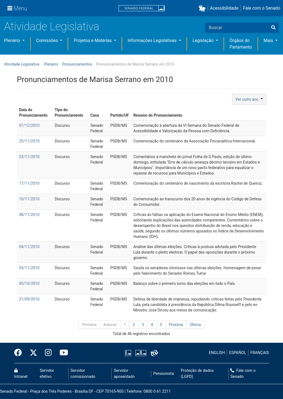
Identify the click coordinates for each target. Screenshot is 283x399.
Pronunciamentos (77, 64)
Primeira (89, 324)
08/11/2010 (29, 214)
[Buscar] (273, 28)
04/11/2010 (29, 247)
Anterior (110, 324)
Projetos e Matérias (93, 40)
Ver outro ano (249, 99)
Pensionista (163, 373)
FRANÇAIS (259, 352)
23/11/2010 (29, 156)
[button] (203, 8)
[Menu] (17, 8)
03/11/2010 (29, 268)
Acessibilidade (224, 8)
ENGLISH (217, 352)
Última (195, 324)
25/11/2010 (29, 141)
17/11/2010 (29, 183)
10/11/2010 (29, 199)
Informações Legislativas (153, 40)
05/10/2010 (29, 283)
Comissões (47, 40)
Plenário (12, 40)
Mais (269, 40)
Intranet (21, 374)
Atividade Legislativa (51, 26)
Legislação (204, 40)
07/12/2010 (29, 125)
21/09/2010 (29, 299)
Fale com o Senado (261, 8)
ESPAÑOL (237, 352)
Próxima (176, 324)
